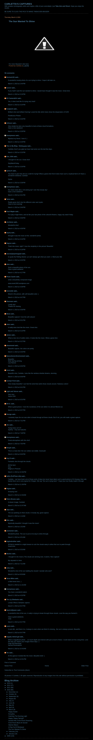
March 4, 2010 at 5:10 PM (16, 331)
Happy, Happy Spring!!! (16, 718)
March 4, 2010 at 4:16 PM (16, 239)
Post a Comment (10, 662)
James (8, 335)
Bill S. (8, 404)
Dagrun (9, 243)
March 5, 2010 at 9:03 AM (16, 574)
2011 (9, 687)
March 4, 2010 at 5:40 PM (16, 352)
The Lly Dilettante (12, 599)
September (13, 696)
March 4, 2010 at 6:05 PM (16, 366)
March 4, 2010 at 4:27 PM (16, 272)
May (10, 705)
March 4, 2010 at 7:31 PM (16, 421)
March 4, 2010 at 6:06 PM (16, 377)
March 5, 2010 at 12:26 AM (17, 495)
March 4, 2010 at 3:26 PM (16, 119)
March (11, 709)
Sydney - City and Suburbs (17, 430)
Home (47, 666)
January (12, 734)
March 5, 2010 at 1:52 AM (16, 527)
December (12, 692)
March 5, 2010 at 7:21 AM (16, 564)
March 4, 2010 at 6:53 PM (16, 399)
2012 (9, 685)
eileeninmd (10, 345)
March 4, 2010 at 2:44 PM (16, 84)
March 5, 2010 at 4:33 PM (16, 595)
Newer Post (8, 666)
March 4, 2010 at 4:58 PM (16, 310)
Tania (8, 199)
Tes (7, 653)
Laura (8, 626)
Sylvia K (9, 171)
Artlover (9, 123)
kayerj (8, 233)
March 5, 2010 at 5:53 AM (16, 549)
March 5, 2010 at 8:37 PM (16, 606)
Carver (8, 88)
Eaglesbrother (11, 541)
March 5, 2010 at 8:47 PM (16, 622)
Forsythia (11, 714)
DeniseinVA (10, 77)
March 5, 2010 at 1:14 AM (16, 516)
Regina (9, 488)
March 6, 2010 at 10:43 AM (17, 648)
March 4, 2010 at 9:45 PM (16, 454)
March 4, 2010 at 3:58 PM (16, 218)
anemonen (10, 531)
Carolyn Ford (11, 381)
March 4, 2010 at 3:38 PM (16, 183)
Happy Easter (13, 712)
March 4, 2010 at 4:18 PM (16, 249)
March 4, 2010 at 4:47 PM (16, 297)
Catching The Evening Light (17, 716)
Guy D (8, 458)
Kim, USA (9, 156)
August (11, 698)
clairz (8, 324)
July (10, 701)
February (12, 731)
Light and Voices (12, 391)
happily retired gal (12, 637)
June (10, 703)
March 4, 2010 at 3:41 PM (16, 195)
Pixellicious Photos (14, 116)
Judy (8, 568)
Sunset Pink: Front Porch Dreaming (20, 720)
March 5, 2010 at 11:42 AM (17, 585)
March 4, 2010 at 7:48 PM (16, 433)
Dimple (8, 448)
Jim (7, 425)
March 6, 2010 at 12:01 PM (17, 659)
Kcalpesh (9, 109)
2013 (9, 683)
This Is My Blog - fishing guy (16, 146)
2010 (9, 690)
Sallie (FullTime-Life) (13, 476)
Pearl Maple (10, 211)
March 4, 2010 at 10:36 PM (17, 472)
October (12, 694)
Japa (8, 510)
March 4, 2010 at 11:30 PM (17, 484)
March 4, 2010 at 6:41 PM (16, 387)
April (10, 707)
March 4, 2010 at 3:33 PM (16, 152)
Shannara (9, 301)
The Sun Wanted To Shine (17, 729)
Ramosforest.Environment (15, 356)
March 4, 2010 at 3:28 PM (16, 131)
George (9, 414)
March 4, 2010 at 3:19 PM (16, 94)
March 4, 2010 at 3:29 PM (16, 142)
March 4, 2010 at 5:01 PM (16, 320)
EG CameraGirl (11, 98)
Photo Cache (11, 277)
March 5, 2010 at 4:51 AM (16, 537)
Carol (8, 370)
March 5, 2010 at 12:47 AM (17, 505)
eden (8, 264)
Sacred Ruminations (15, 645)
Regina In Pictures (14, 469)
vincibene (9, 222)
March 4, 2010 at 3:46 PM (16, 207)
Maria (8, 314)
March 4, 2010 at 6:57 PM (16, 410)
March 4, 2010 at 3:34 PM (16, 166)
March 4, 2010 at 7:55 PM (16, 444)
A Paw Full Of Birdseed (16, 727)
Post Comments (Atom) (22, 670)
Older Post (84, 666)
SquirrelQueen (11, 610)
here (27, 64)
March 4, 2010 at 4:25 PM (16, 260)
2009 (9, 736)
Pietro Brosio (11, 499)
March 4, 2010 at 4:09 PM (16, 228)
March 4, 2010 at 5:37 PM (16, 341)
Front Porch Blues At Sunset (17, 723)
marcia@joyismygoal (13, 254)
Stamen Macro (13, 725)
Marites (9, 554)
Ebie (7, 520)
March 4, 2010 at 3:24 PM (16, 105)
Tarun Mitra (10, 578)
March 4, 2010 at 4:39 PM (16, 287)
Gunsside (9, 291)
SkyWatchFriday (13, 163)
